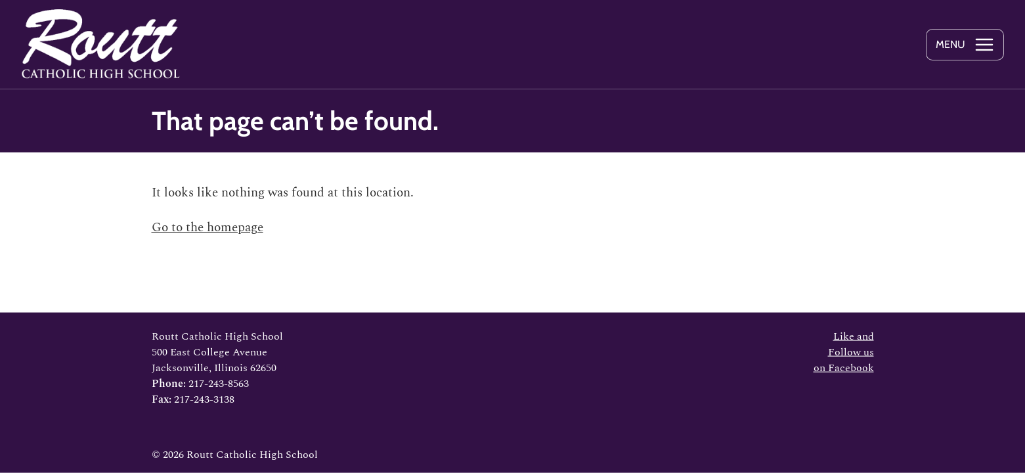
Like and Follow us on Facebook (844, 352)
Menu (950, 44)
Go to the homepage (207, 227)
